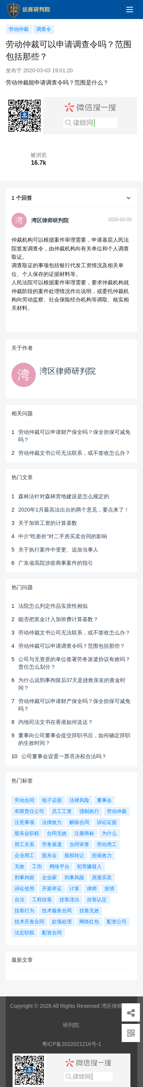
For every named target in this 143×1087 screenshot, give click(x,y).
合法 (19, 899)
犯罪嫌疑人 (89, 866)
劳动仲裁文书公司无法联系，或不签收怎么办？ (74, 453)
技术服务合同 (57, 910)
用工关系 (24, 844)
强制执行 (89, 811)
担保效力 (102, 855)
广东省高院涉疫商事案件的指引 (55, 563)
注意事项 (24, 822)
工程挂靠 (42, 899)
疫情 (109, 888)
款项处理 (62, 921)
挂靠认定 (97, 899)
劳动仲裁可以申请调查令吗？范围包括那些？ (71, 646)
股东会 (49, 855)
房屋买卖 (102, 877)
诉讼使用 (24, 888)
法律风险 (79, 800)
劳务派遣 (52, 844)
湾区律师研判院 (68, 371)
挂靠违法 (69, 899)
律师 (92, 888)
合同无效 (57, 833)
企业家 (49, 877)
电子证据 (52, 800)
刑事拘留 (24, 877)
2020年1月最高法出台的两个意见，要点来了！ (73, 510)
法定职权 (24, 933)
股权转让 (74, 855)
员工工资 (62, 811)
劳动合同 (24, 800)
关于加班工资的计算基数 (47, 523)
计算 (74, 888)
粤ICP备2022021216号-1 (71, 1044)
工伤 (37, 866)
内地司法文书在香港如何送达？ (55, 722)
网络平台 (59, 866)
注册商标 (84, 833)
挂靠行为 (24, 910)
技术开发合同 (29, 921)
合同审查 (79, 844)
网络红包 (89, 921)
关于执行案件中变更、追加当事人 (58, 550)
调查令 (43, 29)
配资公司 (117, 921)
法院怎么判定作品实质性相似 (53, 606)
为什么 (109, 833)
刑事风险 (74, 877)
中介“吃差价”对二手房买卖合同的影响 (62, 536)
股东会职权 (26, 833)
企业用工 (24, 855)
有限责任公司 (29, 811)
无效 (19, 866)
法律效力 (52, 822)
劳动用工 (107, 844)
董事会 (104, 800)
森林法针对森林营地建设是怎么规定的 (63, 496)
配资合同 (52, 933)
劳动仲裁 (19, 29)
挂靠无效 (89, 910)
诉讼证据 (107, 822)
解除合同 (79, 822)
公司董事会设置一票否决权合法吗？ (64, 756)
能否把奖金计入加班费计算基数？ (58, 619)
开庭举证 (52, 888)
